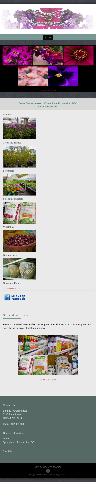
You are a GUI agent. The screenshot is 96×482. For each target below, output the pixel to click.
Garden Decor (10, 255)
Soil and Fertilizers (13, 198)
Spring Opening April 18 (11, 288)
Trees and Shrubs (12, 142)
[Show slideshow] (48, 90)
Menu (48, 37)
